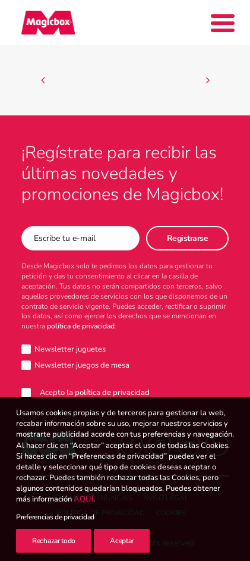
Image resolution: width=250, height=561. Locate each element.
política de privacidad (81, 326)
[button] (131, 444)
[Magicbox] (48, 23)
